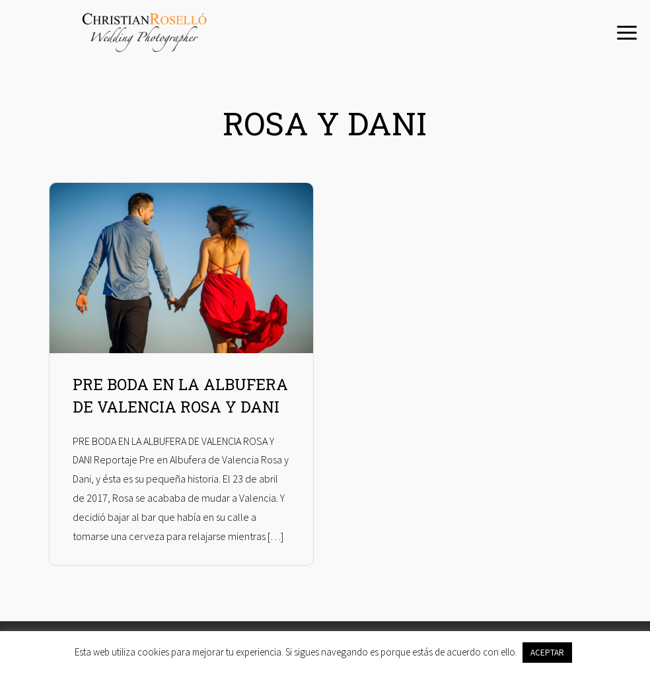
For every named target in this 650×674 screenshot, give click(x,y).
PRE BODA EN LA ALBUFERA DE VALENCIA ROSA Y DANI (180, 395)
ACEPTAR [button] (547, 652)
